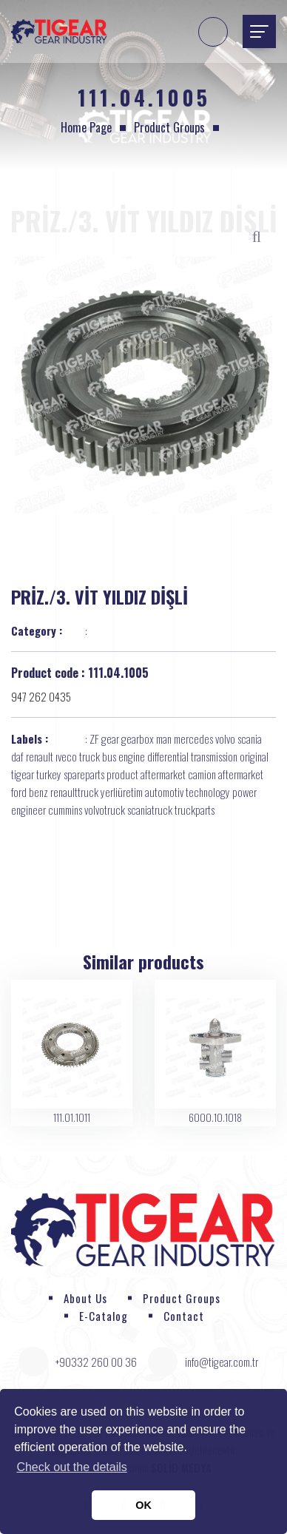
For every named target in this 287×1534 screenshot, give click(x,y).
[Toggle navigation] (259, 31)
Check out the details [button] (71, 1467)
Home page (86, 127)
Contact (183, 1316)
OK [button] (143, 1505)
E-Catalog (103, 1316)
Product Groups (169, 127)
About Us (85, 1298)
